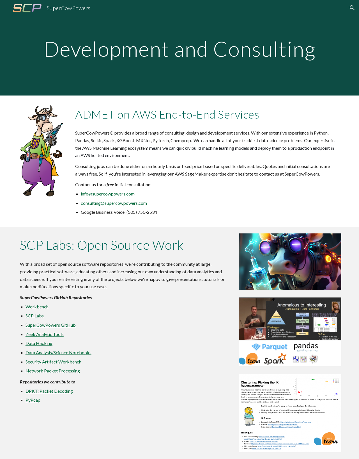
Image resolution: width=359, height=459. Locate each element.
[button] (352, 8)
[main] (179, 47)
